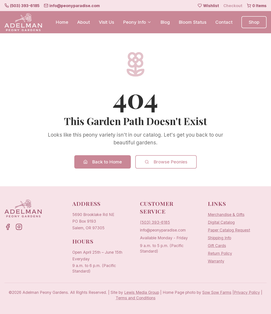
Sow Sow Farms (216, 292)
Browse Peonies (166, 162)
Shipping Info (219, 238)
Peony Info (137, 22)
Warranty (216, 261)
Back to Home (102, 162)
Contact (224, 22)
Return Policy (220, 253)
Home (62, 22)
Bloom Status (192, 22)
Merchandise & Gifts (226, 214)
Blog (165, 22)
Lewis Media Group (141, 292)
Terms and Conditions (136, 298)
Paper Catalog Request (229, 230)
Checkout (232, 5)
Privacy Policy (247, 292)
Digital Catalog (221, 222)
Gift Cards (217, 245)
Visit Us (106, 22)
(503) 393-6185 (155, 222)
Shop (254, 22)
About (83, 22)
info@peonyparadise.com (163, 230)
